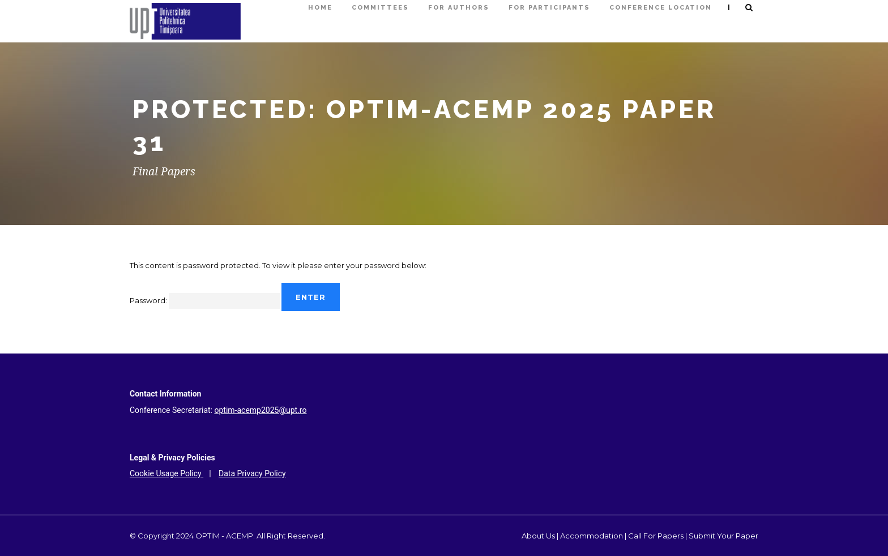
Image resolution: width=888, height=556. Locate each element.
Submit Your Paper (723, 535)
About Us (538, 535)
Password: (205, 300)
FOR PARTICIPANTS (549, 7)
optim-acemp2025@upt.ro (260, 410)
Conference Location (660, 7)
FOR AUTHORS (458, 7)
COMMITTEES (380, 7)
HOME (320, 7)
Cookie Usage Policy (166, 473)
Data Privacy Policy (252, 473)
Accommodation (591, 535)
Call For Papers (656, 535)
